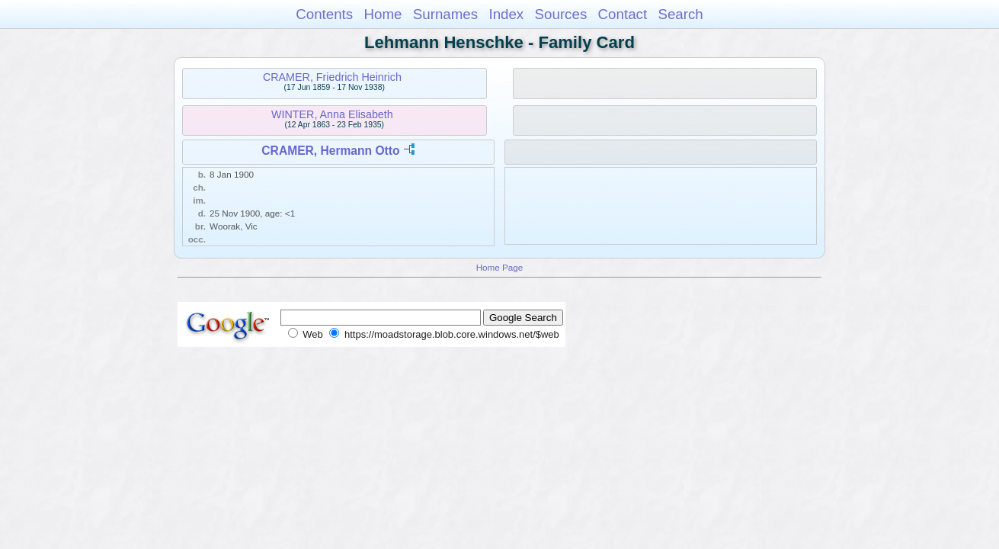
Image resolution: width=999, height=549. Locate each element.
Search (680, 14)
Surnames (445, 14)
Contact (623, 14)
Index (506, 14)
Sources (561, 14)
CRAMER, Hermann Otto (330, 150)
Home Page (500, 267)
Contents (324, 14)
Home (382, 14)
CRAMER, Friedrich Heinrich (332, 77)
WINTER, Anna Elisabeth (332, 114)
